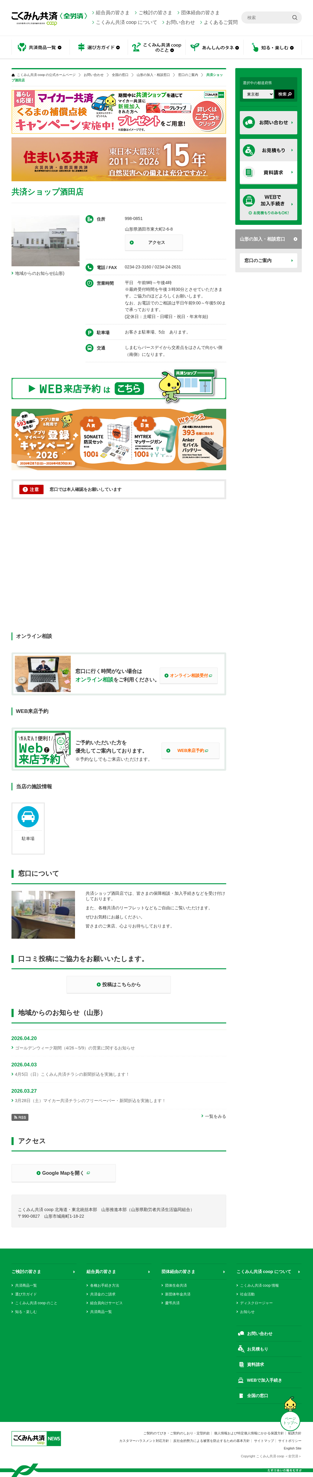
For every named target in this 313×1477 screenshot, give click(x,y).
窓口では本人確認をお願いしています (86, 489)
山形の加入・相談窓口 (262, 238)
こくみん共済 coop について (127, 22)
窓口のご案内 (258, 260)
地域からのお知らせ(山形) (39, 273)
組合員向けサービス (106, 1303)
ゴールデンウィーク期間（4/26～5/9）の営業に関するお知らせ (75, 1047)
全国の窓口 (120, 75)
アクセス (156, 242)
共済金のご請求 (103, 1294)
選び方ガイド (99, 47)
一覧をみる (215, 1116)
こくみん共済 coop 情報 (259, 1285)
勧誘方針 (295, 1433)
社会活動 (247, 1294)
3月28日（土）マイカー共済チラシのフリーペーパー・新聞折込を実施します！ (90, 1100)
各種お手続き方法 (104, 1285)
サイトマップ (264, 1441)
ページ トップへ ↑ (290, 1422)
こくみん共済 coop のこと (157, 47)
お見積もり (257, 1349)
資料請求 (255, 1364)
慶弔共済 (172, 1303)
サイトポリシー (290, 1441)
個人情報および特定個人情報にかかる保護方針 (249, 1433)
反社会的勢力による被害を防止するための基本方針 (211, 1441)
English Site (292, 1448)
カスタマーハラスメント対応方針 (144, 1441)
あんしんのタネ (215, 47)
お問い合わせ (180, 22)
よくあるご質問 (221, 22)
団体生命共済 (176, 1285)
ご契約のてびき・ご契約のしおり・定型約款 (176, 1433)
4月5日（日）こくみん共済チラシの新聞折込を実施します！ (72, 1074)
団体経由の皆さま (200, 12)
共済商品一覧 (40, 47)
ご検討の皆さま (155, 12)
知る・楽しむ (273, 47)
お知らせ (247, 1312)
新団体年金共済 (178, 1294)
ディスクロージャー (256, 1303)
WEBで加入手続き (264, 1380)
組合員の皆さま (113, 12)
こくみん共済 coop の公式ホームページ (46, 75)
